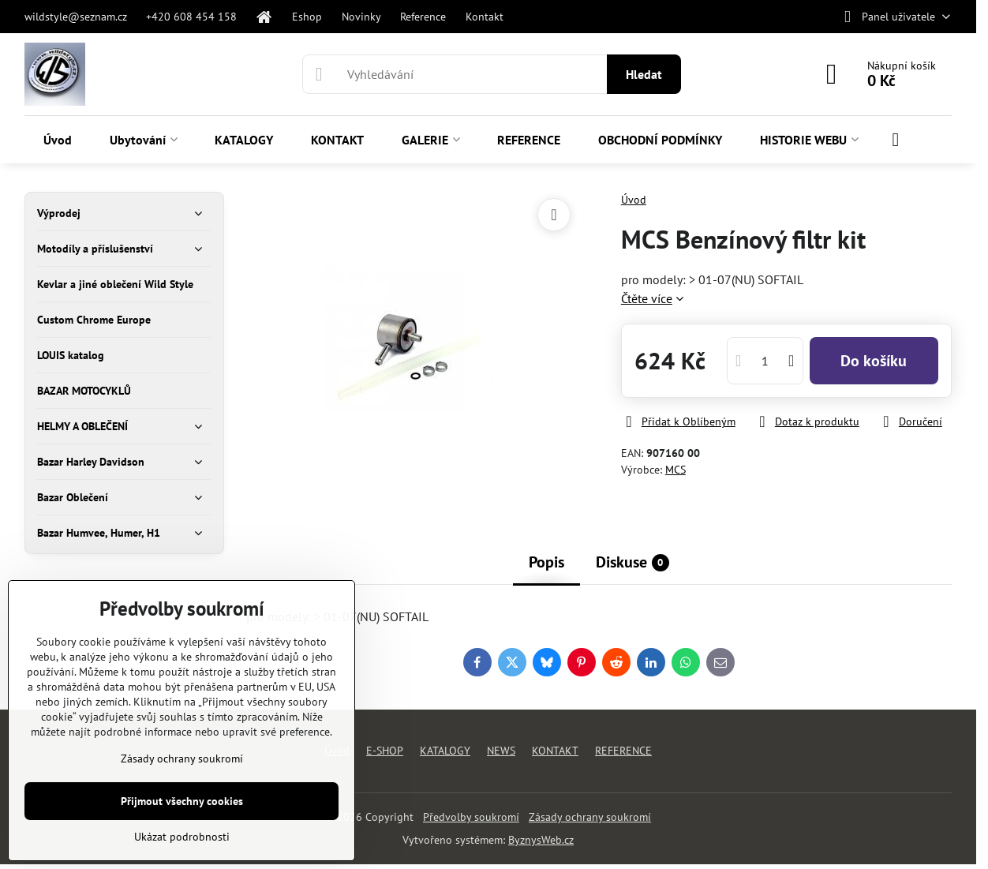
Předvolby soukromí (471, 817)
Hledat (644, 74)
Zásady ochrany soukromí (590, 817)
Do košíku (873, 360)
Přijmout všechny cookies (182, 801)
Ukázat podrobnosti (182, 837)
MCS (675, 470)
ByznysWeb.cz (541, 840)
